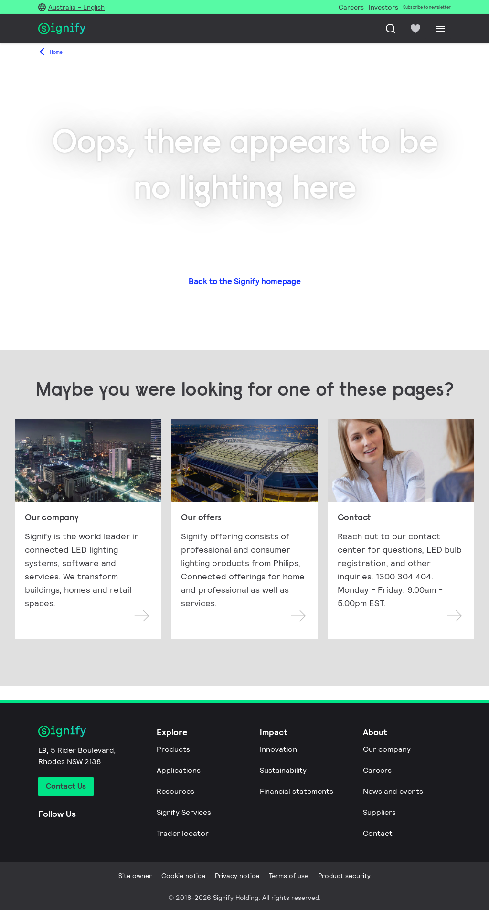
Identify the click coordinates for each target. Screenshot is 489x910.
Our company (387, 749)
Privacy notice (237, 875)
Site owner (135, 875)
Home (56, 52)
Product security (344, 875)
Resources (175, 791)
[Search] (390, 28)
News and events (393, 791)
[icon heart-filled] (415, 28)
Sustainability (283, 770)
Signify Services (184, 812)
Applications (179, 770)
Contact (378, 833)
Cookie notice (183, 875)
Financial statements (296, 791)
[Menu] (440, 28)
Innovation (278, 749)
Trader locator (183, 833)
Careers (377, 770)
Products (173, 749)
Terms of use (288, 875)
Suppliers (379, 812)
